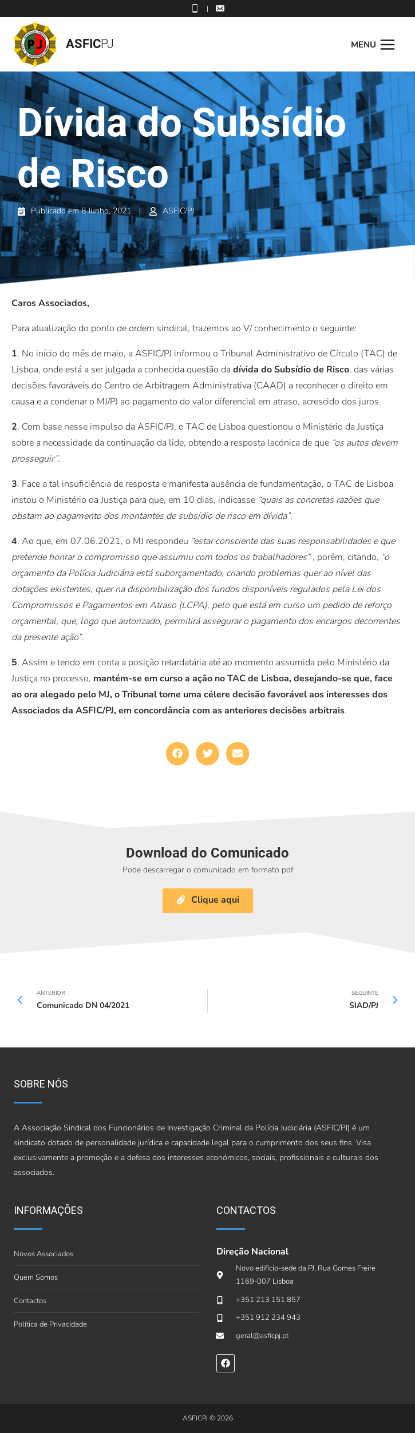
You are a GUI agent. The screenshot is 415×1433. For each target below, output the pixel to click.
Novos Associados (43, 1254)
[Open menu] (376, 45)
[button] (177, 753)
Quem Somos (36, 1277)
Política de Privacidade (50, 1324)
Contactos (30, 1301)
